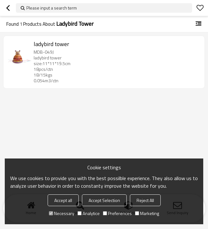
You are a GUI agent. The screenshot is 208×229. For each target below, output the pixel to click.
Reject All (145, 200)
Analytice (88, 213)
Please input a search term (51, 7)
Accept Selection (104, 200)
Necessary (61, 213)
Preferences (117, 213)
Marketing (147, 213)
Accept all (63, 200)
